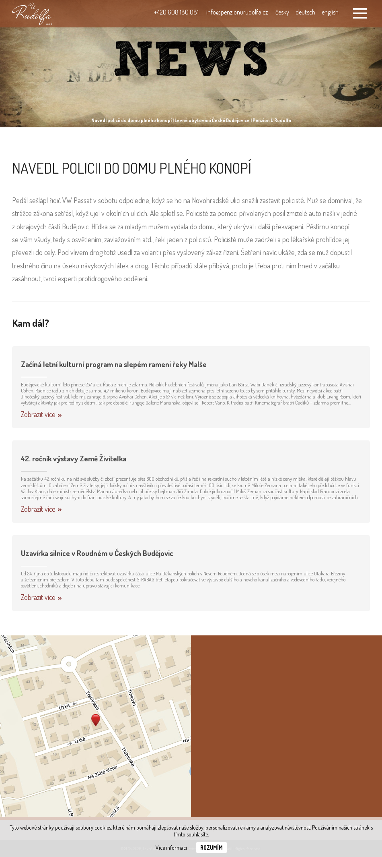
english (330, 12)
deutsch (305, 12)
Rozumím (211, 847)
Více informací (171, 847)
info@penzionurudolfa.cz (237, 12)
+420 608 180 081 (176, 12)
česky (282, 12)
